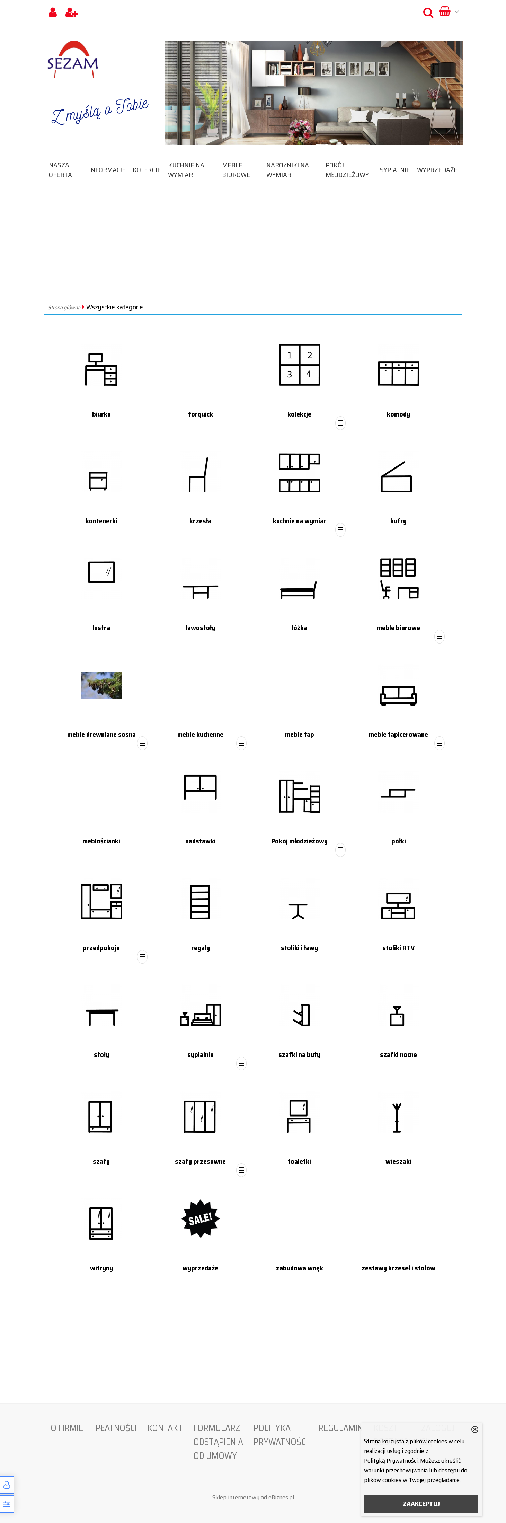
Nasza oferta (60, 169)
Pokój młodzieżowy (347, 169)
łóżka (299, 627)
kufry (398, 521)
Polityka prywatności (281, 1435)
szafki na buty (299, 1054)
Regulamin (340, 1428)
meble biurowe (236, 169)
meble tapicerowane (398, 734)
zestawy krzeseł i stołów (398, 1268)
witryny (101, 1268)
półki (398, 841)
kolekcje (147, 169)
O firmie (67, 1428)
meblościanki (101, 841)
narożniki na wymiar (287, 169)
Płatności (116, 1428)
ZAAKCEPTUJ (421, 1503)
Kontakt (165, 1428)
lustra (101, 627)
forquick (200, 414)
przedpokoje (101, 948)
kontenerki (101, 521)
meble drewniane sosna (101, 734)
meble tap (299, 734)
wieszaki (398, 1161)
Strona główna (64, 307)
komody (398, 414)
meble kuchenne (200, 734)
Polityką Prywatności (391, 1460)
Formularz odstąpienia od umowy (218, 1442)
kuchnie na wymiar (186, 169)
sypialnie (395, 169)
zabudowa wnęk (299, 1268)
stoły (101, 1054)
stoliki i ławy (299, 948)
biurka (101, 414)
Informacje (107, 169)
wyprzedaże (437, 169)
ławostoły (200, 627)
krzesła (200, 521)
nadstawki (200, 841)
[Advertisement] (253, 248)
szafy (101, 1161)
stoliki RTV (398, 948)
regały (200, 948)
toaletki (299, 1161)
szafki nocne (398, 1054)
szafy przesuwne (200, 1161)
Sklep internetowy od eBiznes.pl (253, 1497)
